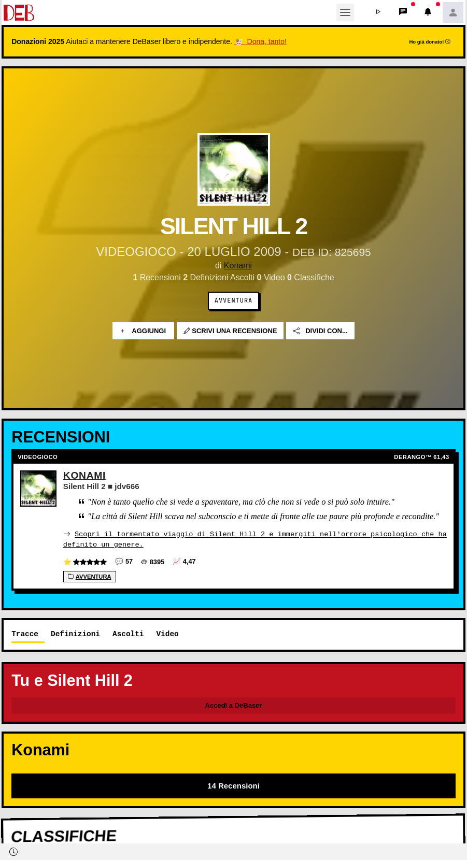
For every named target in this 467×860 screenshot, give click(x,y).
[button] (378, 12)
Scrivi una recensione (230, 331)
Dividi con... (320, 331)
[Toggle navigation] (345, 12)
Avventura (233, 300)
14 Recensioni (233, 785)
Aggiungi (143, 331)
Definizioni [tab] (75, 633)
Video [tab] (167, 633)
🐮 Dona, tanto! (260, 41)
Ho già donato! (429, 42)
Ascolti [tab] (128, 633)
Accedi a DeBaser (233, 705)
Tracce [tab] (24, 633)
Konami (238, 265)
